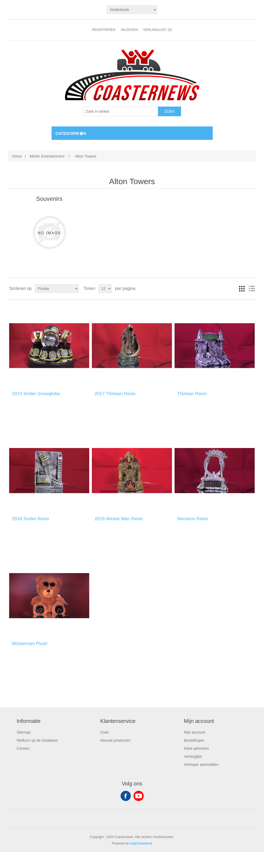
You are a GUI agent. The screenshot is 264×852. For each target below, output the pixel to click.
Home (17, 156)
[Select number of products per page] (105, 288)
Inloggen (129, 30)
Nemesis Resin (192, 518)
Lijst (251, 288)
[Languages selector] (132, 9)
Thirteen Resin (192, 393)
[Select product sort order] (57, 288)
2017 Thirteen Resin (115, 393)
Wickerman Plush (29, 643)
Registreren (103, 30)
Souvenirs (49, 198)
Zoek (104, 732)
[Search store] (120, 111)
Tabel (242, 288)
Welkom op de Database (37, 740)
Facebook (126, 796)
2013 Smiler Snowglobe (36, 393)
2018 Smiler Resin (30, 518)
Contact (23, 748)
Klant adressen (196, 748)
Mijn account (194, 732)
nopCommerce (141, 843)
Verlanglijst (193, 756)
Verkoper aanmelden (201, 764)
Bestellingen (194, 740)
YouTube (138, 796)
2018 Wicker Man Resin (119, 518)
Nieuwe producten (115, 740)
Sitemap (23, 732)
